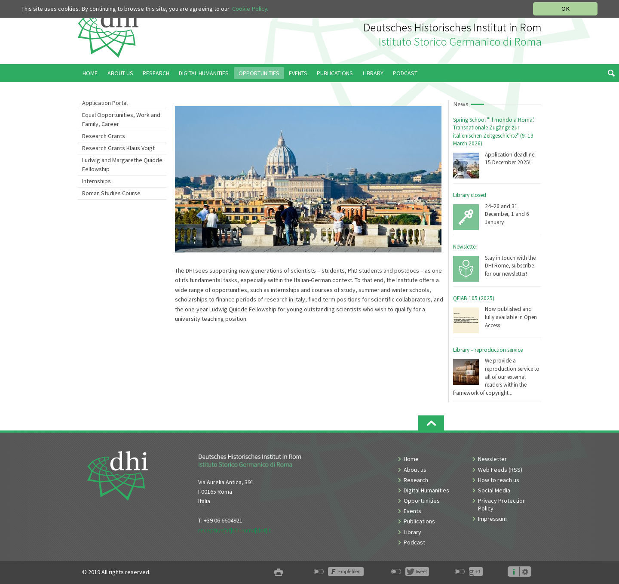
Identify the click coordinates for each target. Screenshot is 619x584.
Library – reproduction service (488, 349)
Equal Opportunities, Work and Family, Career (121, 119)
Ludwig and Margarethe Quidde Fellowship (122, 164)
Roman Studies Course (111, 193)
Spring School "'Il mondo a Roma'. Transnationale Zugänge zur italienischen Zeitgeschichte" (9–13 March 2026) (493, 132)
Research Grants (103, 136)
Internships (96, 181)
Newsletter (465, 246)
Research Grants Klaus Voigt (118, 148)
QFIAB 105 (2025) (473, 298)
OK (565, 8)
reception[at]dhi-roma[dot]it (234, 530)
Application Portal (105, 103)
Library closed (469, 195)
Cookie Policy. (250, 8)
